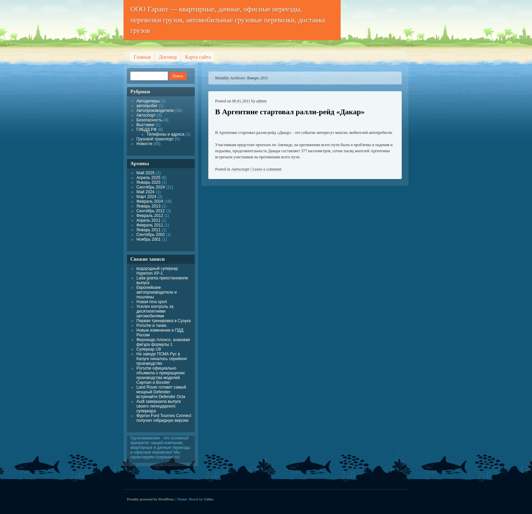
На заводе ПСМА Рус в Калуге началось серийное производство (161, 359)
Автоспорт (240, 169)
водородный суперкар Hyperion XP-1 (157, 271)
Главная (142, 57)
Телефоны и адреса (165, 134)
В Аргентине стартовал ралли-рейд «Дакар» (290, 111)
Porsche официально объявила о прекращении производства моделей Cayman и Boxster (160, 375)
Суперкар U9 (148, 349)
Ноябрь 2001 (148, 239)
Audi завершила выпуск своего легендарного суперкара (158, 406)
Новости (144, 143)
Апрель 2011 (148, 220)
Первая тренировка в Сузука (163, 320)
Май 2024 (145, 192)
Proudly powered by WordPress (150, 499)
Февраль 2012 (149, 215)
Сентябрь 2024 (150, 187)
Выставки (145, 124)
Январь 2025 (148, 182)
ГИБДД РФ (146, 129)
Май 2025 (145, 173)
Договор (168, 57)
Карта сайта (198, 57)
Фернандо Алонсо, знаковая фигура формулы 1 (163, 342)
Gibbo (208, 499)
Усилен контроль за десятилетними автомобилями (154, 311)
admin (261, 101)
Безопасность (149, 120)
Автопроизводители (155, 110)
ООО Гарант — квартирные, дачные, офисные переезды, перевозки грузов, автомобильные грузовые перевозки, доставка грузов (227, 20)
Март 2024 (146, 196)
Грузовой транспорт (155, 139)
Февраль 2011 (149, 225)
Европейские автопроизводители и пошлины (156, 292)
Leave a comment (266, 169)
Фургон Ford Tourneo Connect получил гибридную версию (163, 418)
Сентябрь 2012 (150, 211)
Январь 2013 (148, 206)
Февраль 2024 (149, 201)
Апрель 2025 (148, 177)
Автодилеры (148, 101)
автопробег (146, 105)
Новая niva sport (151, 301)
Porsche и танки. (151, 325)
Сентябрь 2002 (150, 234)
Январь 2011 (148, 230)
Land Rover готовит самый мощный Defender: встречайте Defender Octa (161, 392)
